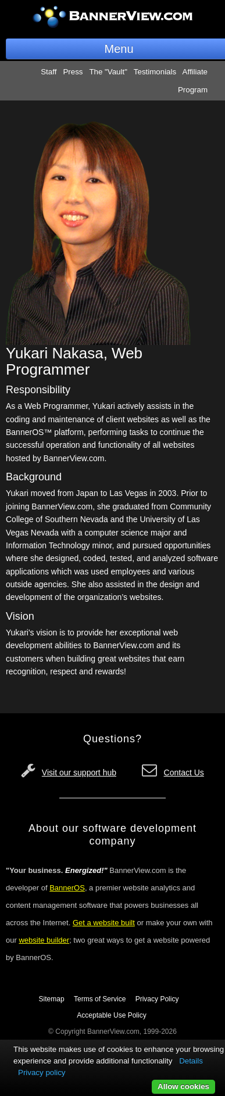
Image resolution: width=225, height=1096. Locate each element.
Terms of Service (100, 999)
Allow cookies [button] (183, 1086)
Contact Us (184, 772)
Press (73, 71)
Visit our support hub (79, 772)
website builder (44, 940)
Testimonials (155, 71)
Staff (48, 71)
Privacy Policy (157, 999)
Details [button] (191, 1061)
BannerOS (67, 887)
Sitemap (52, 999)
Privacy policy (41, 1072)
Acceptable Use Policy (111, 1015)
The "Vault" (108, 71)
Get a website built (104, 922)
